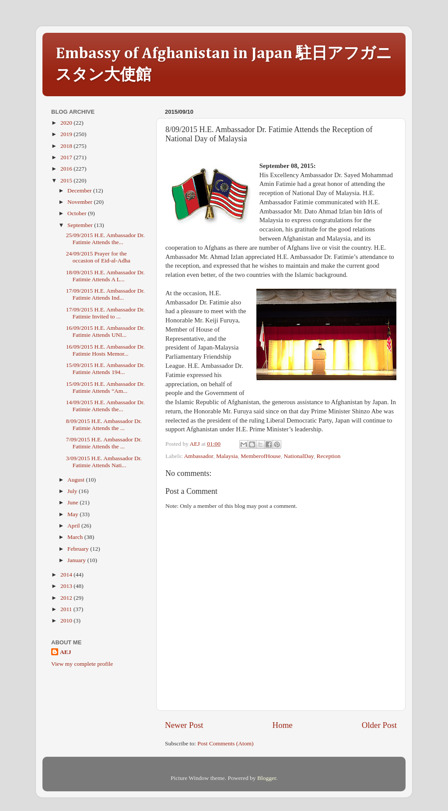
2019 (67, 134)
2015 (67, 180)
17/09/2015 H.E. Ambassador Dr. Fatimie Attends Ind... (105, 294)
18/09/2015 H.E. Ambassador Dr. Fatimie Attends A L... (105, 276)
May (73, 514)
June (73, 502)
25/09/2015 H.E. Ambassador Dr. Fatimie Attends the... (105, 238)
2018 (67, 146)
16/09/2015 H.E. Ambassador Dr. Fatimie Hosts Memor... (105, 350)
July (73, 491)
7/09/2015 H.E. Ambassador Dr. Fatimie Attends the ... (104, 443)
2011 (67, 609)
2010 (67, 620)
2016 (67, 168)
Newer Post (184, 725)
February (78, 548)
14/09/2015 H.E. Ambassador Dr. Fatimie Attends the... (105, 405)
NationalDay (299, 456)
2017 (67, 157)
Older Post (379, 725)
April (74, 525)
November (80, 202)
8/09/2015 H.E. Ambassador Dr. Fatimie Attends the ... (104, 424)
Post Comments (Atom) (225, 743)
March (75, 537)
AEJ (65, 652)
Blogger (266, 778)
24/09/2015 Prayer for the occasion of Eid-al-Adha (98, 257)
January (77, 560)
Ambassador (198, 456)
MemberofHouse (260, 456)
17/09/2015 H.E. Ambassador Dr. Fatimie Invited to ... (105, 313)
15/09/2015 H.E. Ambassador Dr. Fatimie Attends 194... (105, 368)
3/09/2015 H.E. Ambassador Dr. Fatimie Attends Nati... (104, 461)
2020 (67, 122)
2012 (67, 597)
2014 (67, 574)
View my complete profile (82, 664)
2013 (67, 586)
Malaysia (227, 456)
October (77, 213)
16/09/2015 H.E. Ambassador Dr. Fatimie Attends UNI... (105, 331)
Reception (328, 456)
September (80, 225)
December (80, 190)
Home (283, 725)
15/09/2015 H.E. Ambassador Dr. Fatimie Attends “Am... (105, 387)
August (76, 479)
